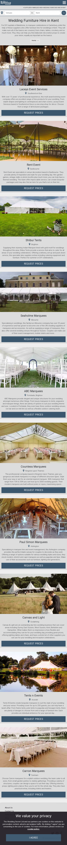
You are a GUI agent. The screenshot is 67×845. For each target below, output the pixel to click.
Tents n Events (33, 695)
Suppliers (27, 7)
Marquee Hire (37, 7)
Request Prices (33, 112)
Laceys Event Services (33, 89)
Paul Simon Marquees (33, 542)
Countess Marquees (33, 466)
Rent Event (33, 164)
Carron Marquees (33, 771)
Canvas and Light (33, 617)
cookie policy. (33, 829)
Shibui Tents (33, 240)
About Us (9, 808)
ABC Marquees (33, 391)
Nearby (34, 40)
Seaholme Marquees (34, 315)
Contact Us (9, 811)
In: (32, 13)
